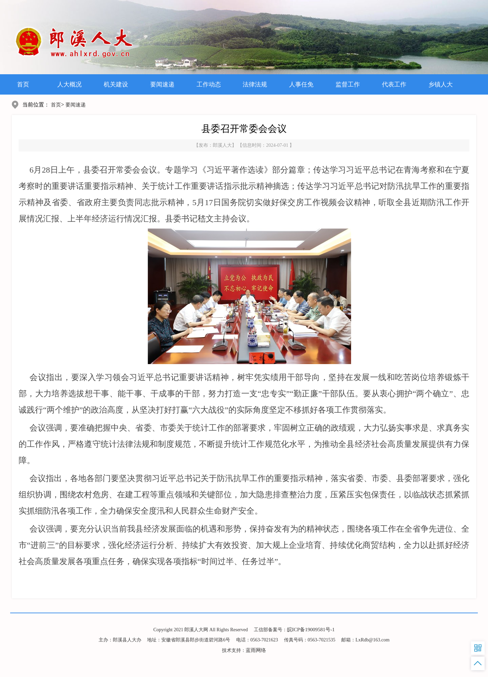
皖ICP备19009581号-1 (311, 629)
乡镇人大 (440, 84)
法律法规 (255, 84)
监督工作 (348, 84)
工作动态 (209, 84)
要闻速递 (162, 84)
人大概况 (69, 84)
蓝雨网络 (256, 650)
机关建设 (116, 84)
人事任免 (301, 84)
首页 (23, 84)
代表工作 (394, 84)
